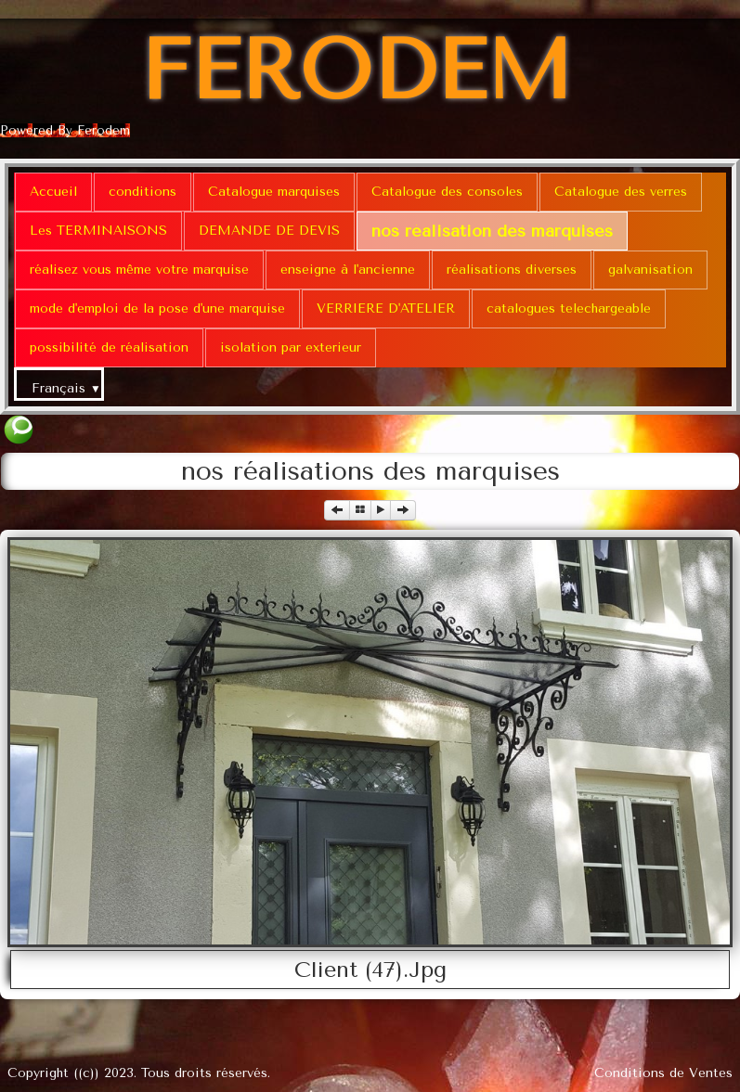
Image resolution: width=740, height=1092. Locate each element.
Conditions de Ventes (663, 1073)
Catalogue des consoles (447, 191)
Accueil (53, 191)
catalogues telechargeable (569, 308)
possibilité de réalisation (109, 347)
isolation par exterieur (290, 347)
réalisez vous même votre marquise (139, 269)
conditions (142, 191)
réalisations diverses (512, 269)
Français (66, 388)
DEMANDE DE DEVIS (269, 230)
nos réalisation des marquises (492, 231)
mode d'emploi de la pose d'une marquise (157, 308)
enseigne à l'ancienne (347, 269)
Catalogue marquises (274, 191)
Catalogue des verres (620, 191)
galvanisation (650, 269)
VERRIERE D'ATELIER (386, 308)
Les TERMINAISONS (98, 230)
